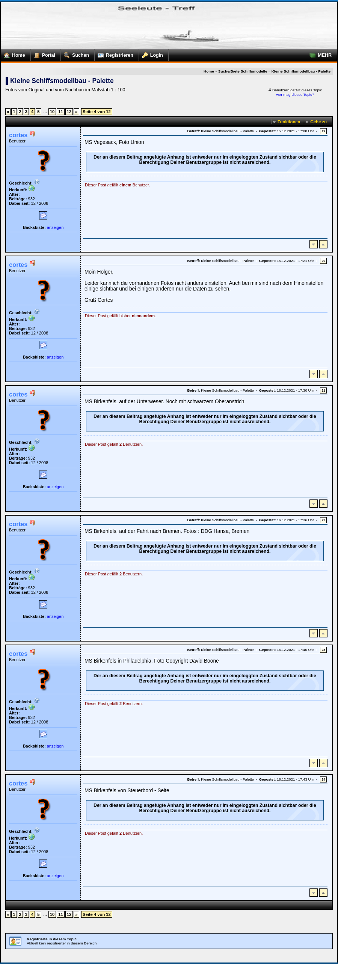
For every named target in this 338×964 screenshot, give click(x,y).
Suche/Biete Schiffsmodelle (242, 71)
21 (323, 390)
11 (60, 111)
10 (52, 111)
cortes (18, 135)
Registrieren (114, 53)
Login (151, 53)
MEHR (319, 53)
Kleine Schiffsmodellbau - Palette (301, 71)
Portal (43, 53)
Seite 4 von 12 (97, 111)
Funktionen (289, 122)
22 (323, 520)
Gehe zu (318, 122)
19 (323, 131)
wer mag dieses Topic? (295, 94)
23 (323, 650)
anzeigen (55, 227)
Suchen (75, 53)
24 (323, 779)
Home (13, 53)
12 (69, 111)
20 (323, 261)
